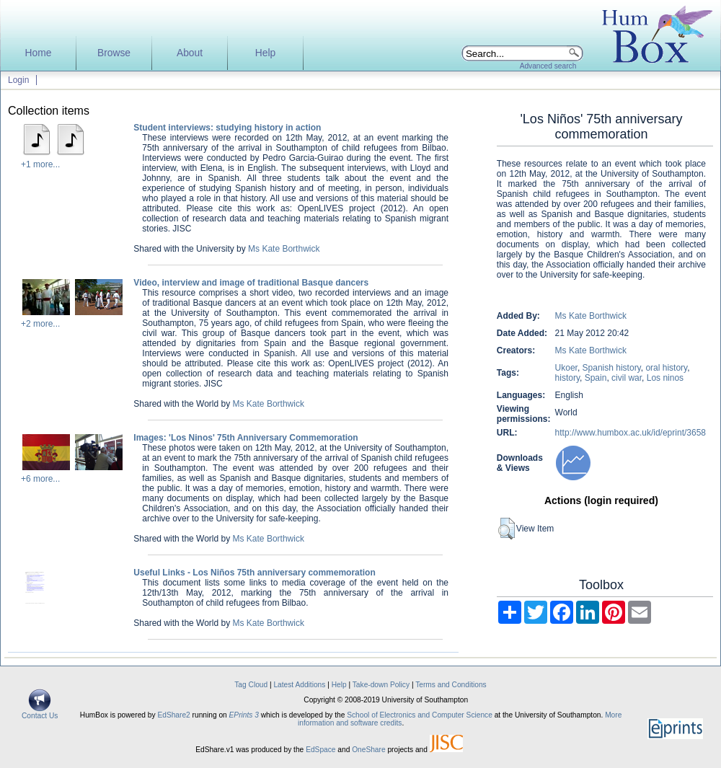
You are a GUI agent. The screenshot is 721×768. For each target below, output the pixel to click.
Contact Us (40, 712)
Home (38, 53)
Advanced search (548, 66)
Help (265, 53)
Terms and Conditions (451, 685)
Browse (114, 53)
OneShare (368, 750)
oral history (666, 368)
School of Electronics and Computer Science (419, 715)
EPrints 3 (244, 715)
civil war (626, 378)
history (567, 378)
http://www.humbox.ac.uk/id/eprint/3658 (630, 433)
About (190, 53)
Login (18, 80)
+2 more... (40, 324)
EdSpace (320, 750)
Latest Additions (299, 685)
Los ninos (665, 378)
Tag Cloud (250, 685)
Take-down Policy (381, 685)
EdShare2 (173, 715)
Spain (596, 378)
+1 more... (40, 164)
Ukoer (566, 368)
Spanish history (612, 368)
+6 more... (40, 479)
